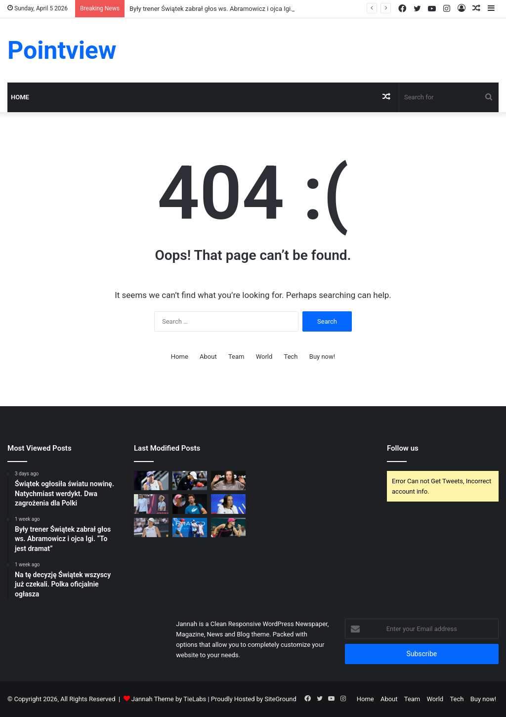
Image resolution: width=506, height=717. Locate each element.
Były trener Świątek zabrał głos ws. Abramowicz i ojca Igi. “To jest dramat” (234, 8)
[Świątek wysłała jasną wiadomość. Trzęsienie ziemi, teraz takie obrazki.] (228, 503)
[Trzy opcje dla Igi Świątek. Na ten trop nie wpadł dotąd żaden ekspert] (151, 527)
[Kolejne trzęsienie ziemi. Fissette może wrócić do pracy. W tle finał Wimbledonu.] (189, 503)
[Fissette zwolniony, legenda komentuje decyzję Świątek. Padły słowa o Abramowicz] (189, 527)
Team (236, 356)
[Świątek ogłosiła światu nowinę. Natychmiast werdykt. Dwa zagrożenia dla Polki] (151, 480)
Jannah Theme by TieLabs (168, 699)
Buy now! (322, 356)
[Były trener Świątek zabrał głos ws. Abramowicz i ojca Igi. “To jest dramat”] (189, 480)
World (264, 356)
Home (20, 97)
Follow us (403, 448)
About (208, 356)
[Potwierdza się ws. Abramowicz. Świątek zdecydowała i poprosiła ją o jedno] (151, 503)
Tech (291, 356)
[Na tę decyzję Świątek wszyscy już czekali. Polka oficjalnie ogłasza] (228, 480)
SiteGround (280, 699)
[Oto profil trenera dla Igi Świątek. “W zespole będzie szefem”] (228, 527)
